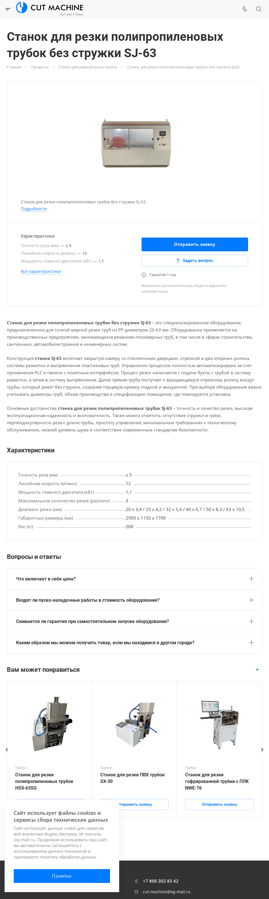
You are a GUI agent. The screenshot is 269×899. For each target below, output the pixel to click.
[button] (257, 669)
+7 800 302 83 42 (160, 881)
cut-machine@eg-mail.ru (167, 891)
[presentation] (7, 755)
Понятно (62, 876)
